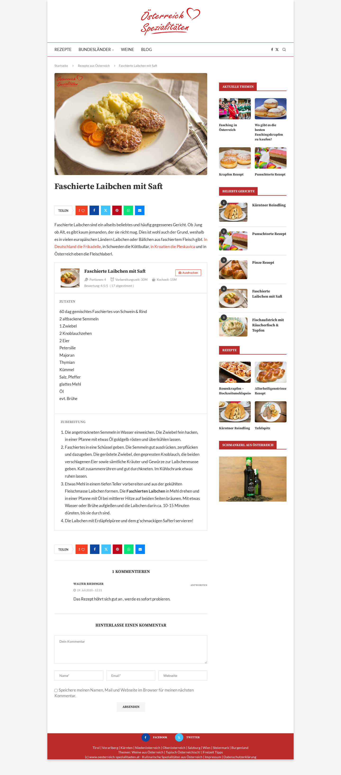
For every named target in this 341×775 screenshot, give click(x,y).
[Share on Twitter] (105, 210)
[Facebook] (272, 49)
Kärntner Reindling (269, 205)
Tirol (96, 748)
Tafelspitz (262, 428)
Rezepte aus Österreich (94, 66)
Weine (127, 49)
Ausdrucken (188, 272)
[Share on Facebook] (94, 210)
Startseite (61, 66)
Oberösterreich (174, 748)
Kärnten (127, 748)
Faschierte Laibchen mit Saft (267, 294)
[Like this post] (83, 210)
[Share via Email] (139, 210)
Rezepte (63, 49)
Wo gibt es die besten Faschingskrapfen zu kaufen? (268, 132)
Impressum (213, 757)
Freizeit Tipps (213, 752)
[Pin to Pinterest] (117, 210)
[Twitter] (277, 49)
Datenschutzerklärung (240, 757)
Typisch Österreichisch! (183, 752)
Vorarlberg (110, 748)
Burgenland (239, 748)
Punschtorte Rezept (270, 174)
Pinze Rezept (263, 262)
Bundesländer (95, 49)
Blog (146, 49)
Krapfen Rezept (231, 174)
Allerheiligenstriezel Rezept (271, 390)
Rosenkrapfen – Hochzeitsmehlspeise (235, 390)
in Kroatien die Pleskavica (173, 246)
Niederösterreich (147, 748)
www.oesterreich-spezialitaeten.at (114, 757)
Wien (207, 748)
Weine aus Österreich (147, 752)
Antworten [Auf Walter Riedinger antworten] (198, 585)
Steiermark (221, 748)
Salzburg (194, 748)
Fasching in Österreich (227, 127)
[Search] (284, 49)
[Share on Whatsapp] (128, 210)
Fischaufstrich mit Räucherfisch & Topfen (268, 325)
